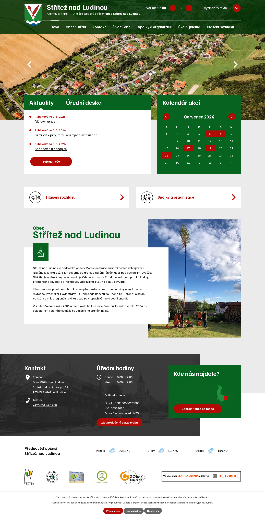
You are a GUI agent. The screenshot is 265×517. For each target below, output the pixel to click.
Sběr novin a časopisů (51, 149)
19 (210, 148)
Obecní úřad (76, 26)
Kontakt (99, 26)
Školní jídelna (189, 26)
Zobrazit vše (51, 161)
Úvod (55, 26)
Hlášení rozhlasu (220, 26)
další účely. (203, 497)
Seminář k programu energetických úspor (66, 135)
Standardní (181, 8)
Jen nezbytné (134, 510)
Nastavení (153, 510)
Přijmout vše (113, 510)
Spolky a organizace (155, 26)
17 (188, 148)
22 (166, 155)
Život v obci (121, 26)
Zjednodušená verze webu (119, 422)
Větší (189, 8)
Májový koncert (46, 121)
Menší (173, 8)
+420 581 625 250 (45, 405)
